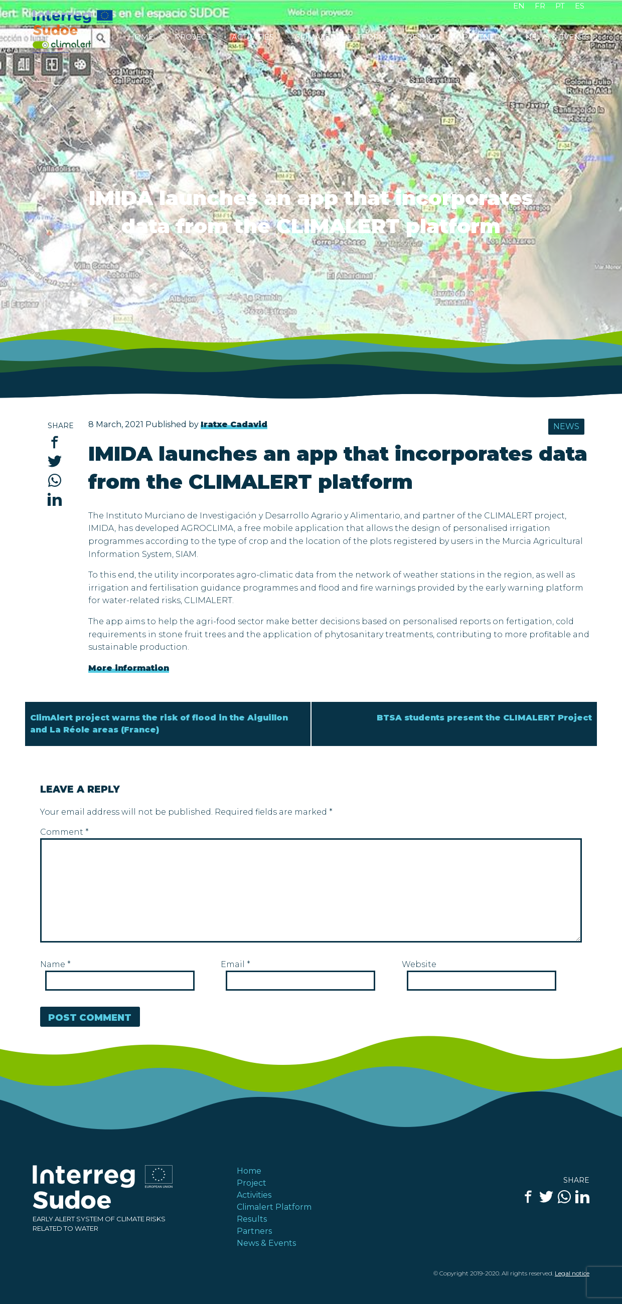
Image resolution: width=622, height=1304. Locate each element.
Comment (64, 832)
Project (193, 37)
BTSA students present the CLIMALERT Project (484, 717)
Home (140, 37)
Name (55, 964)
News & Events (557, 37)
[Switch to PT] (560, 8)
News (566, 426)
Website (419, 964)
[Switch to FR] (540, 8)
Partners (483, 37)
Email (235, 964)
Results (424, 37)
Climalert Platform (340, 37)
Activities (253, 37)
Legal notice (572, 1273)
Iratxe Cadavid (234, 424)
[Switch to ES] (579, 8)
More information (128, 668)
